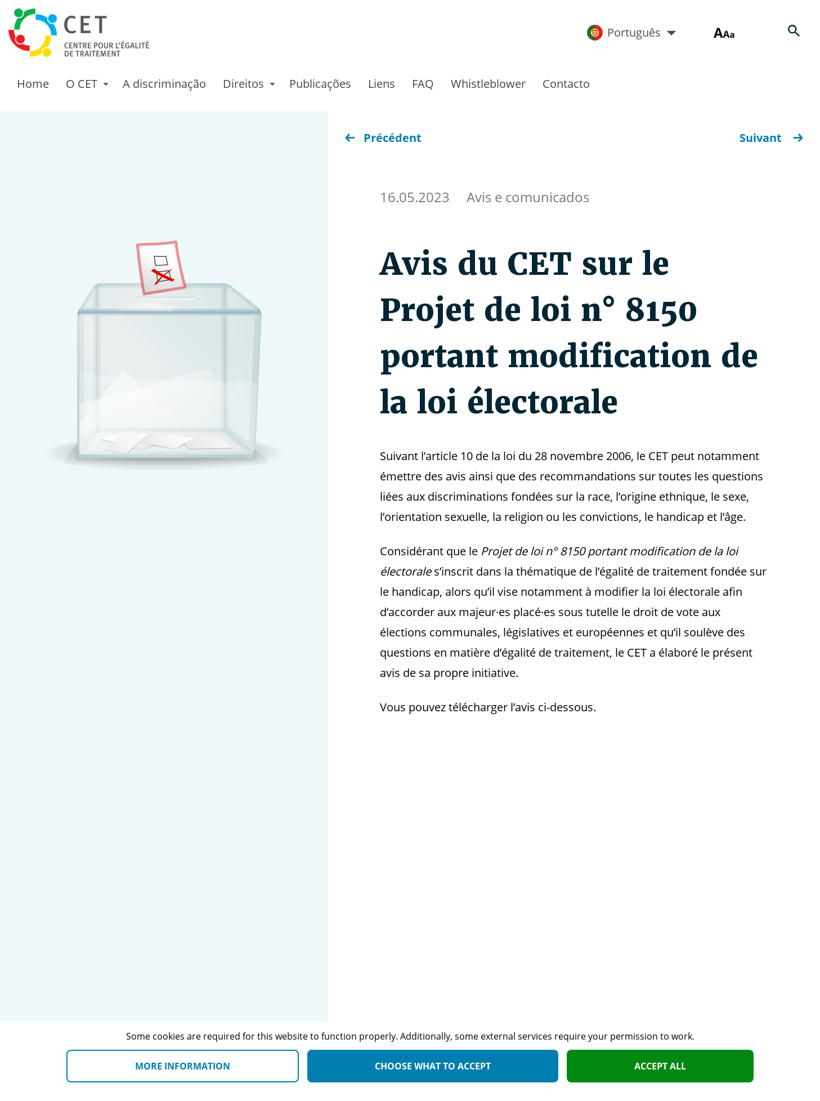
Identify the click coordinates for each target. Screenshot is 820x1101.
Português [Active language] (631, 33)
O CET (81, 83)
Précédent (383, 137)
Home (33, 83)
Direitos (243, 83)
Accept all (660, 1066)
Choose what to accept (433, 1066)
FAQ (423, 83)
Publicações (320, 83)
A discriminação (164, 83)
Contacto (566, 83)
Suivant (771, 137)
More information (182, 1066)
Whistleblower (488, 83)
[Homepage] (78, 32)
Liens (381, 83)
